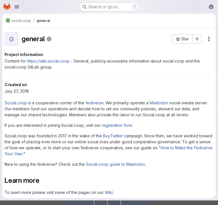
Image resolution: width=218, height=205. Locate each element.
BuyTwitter (113, 135)
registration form (117, 125)
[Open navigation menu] (16, 6)
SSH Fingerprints (136, 202)
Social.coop (16, 102)
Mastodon (159, 102)
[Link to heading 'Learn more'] (43, 180)
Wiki (109, 192)
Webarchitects (80, 202)
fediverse (94, 102)
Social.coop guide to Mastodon (115, 164)
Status (114, 202)
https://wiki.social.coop (48, 61)
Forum (100, 202)
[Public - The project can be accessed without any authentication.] (49, 39)
